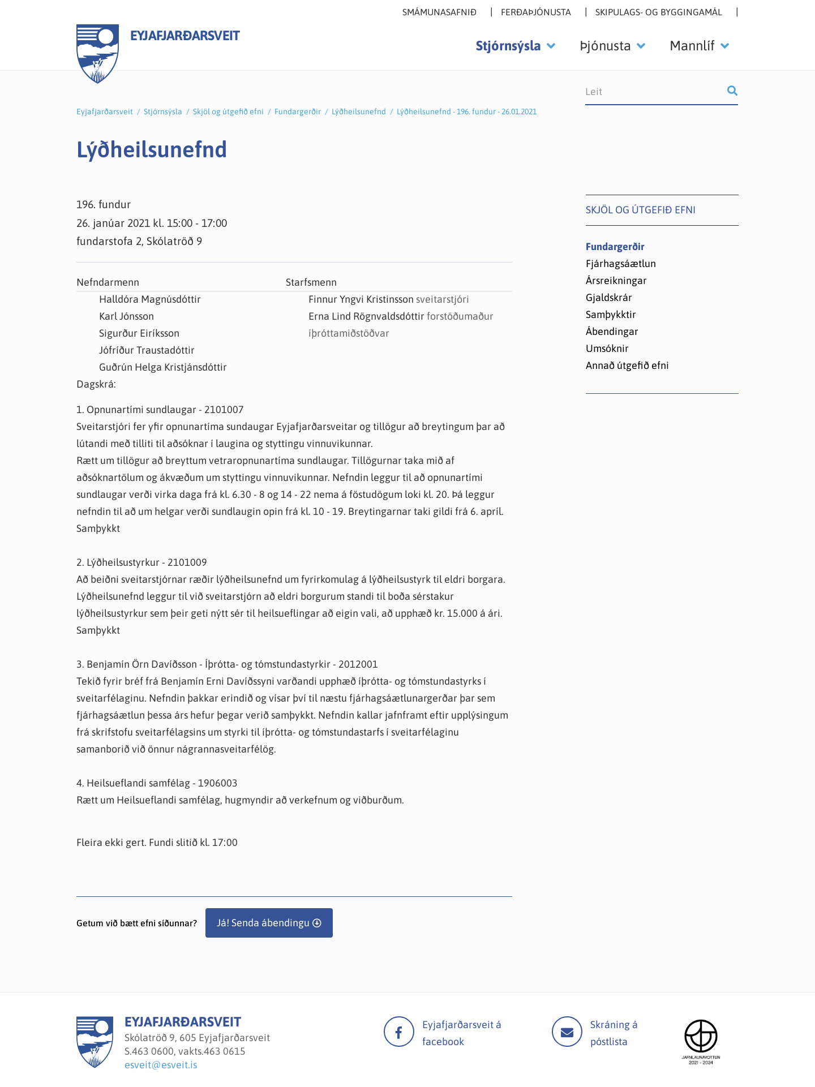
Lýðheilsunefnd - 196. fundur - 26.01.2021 (467, 111)
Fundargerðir (297, 111)
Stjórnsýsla (163, 111)
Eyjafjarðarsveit (104, 111)
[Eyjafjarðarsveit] (94, 1065)
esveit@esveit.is (161, 1065)
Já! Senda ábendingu (263, 923)
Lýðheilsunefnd (359, 111)
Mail (567, 1031)
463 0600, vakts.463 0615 (189, 1051)
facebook (399, 1031)
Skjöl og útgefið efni (228, 111)
